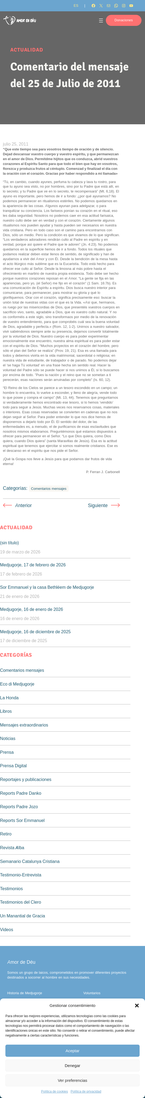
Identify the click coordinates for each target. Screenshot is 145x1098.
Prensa (7, 752)
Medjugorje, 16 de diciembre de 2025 (35, 631)
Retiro (6, 834)
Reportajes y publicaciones (25, 779)
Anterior (23, 505)
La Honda (9, 697)
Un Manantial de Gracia (22, 915)
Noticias (7, 738)
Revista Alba (12, 847)
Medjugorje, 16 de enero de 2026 (31, 609)
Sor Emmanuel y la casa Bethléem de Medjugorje (47, 587)
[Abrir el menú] (101, 20)
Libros (6, 711)
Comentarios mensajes (48, 489)
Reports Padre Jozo (19, 806)
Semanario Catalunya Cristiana (30, 861)
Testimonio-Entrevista (20, 874)
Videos (6, 929)
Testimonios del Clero (20, 902)
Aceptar (73, 1050)
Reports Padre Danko (20, 793)
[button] (137, 1005)
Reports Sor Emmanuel (22, 820)
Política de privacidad (85, 1091)
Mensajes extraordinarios (24, 725)
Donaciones (123, 20)
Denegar (72, 1065)
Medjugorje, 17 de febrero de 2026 (33, 564)
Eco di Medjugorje (17, 684)
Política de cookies (54, 1091)
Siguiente (97, 505)
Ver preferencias (72, 1080)
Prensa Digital (13, 765)
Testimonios (11, 888)
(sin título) (9, 542)
